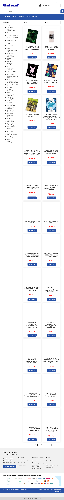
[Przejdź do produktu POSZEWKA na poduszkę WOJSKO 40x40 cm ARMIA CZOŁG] (51, 417)
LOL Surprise (10, 78)
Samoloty (9, 108)
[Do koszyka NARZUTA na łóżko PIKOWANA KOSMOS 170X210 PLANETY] (51, 162)
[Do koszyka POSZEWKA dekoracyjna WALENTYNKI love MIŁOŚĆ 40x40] (51, 299)
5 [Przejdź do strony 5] (44, 445)
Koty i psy (9, 66)
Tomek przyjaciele (12, 126)
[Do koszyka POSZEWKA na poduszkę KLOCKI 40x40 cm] (51, 404)
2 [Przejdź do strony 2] (35, 445)
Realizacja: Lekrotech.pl (42, 489)
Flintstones (10, 53)
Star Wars (9, 118)
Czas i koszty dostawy (38, 463)
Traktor (9, 128)
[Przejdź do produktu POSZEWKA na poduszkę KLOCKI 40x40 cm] (51, 383)
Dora (8, 47)
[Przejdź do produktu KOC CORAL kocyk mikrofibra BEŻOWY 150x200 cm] (51, 35)
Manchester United (12, 82)
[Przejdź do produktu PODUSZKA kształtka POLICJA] (51, 210)
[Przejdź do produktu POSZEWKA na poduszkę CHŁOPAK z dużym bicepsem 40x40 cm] (51, 348)
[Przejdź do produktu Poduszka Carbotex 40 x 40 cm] (32, 210)
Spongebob (10, 115)
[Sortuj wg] (53, 22)
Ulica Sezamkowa (12, 134)
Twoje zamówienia (23, 461)
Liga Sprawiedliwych (12, 76)
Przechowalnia (22, 465)
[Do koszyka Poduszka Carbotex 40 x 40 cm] (32, 230)
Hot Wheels (10, 61)
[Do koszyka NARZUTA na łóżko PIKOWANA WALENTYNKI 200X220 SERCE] (51, 198)
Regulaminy (49, 467)
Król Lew (9, 69)
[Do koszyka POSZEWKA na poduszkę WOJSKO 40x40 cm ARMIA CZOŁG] (51, 439)
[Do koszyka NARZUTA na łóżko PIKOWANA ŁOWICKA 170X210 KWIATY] (32, 198)
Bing (8, 39)
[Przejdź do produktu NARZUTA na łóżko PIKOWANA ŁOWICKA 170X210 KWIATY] (32, 175)
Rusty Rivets (10, 107)
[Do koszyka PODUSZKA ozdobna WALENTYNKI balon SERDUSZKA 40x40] (32, 264)
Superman (10, 123)
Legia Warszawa (11, 74)
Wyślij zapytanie (10, 466)
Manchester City (11, 81)
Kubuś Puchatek (11, 71)
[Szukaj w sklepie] (34, 11)
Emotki (9, 48)
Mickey (9, 86)
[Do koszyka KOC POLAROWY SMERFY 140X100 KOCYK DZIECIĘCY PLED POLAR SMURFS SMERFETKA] (32, 162)
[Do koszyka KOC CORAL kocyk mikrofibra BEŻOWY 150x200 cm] (51, 57)
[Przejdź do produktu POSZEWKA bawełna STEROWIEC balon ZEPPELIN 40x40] (51, 243)
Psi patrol (9, 102)
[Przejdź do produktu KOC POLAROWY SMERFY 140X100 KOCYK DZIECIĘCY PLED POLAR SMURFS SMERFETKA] (32, 140)
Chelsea (9, 43)
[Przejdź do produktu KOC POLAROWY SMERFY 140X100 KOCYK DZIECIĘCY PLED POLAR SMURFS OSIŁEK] (51, 104)
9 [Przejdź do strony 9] (50, 445)
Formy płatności (36, 461)
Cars (8, 42)
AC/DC (8, 26)
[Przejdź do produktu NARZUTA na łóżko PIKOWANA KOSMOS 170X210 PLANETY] (51, 140)
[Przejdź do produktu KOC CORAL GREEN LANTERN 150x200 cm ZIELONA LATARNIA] (32, 35)
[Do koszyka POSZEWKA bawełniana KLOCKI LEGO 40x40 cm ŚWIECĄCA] (32, 299)
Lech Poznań (10, 73)
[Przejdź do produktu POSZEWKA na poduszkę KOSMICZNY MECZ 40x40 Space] (32, 417)
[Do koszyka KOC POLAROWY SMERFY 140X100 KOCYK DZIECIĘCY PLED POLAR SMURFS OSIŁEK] (51, 127)
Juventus (9, 63)
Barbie (8, 32)
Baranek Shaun (11, 30)
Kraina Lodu (10, 68)
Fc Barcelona (10, 52)
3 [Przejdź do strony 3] (38, 445)
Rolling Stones (11, 105)
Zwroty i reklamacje (37, 468)
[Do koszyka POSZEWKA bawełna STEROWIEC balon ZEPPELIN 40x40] (51, 264)
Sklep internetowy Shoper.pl (55, 490)
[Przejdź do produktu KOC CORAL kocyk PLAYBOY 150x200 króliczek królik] (32, 70)
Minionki (9, 87)
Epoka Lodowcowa (12, 50)
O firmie (48, 463)
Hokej (8, 60)
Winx (8, 139)
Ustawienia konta (23, 463)
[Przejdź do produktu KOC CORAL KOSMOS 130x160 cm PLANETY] (51, 70)
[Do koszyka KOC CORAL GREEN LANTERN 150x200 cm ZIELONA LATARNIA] (32, 57)
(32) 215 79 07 (8, 459)
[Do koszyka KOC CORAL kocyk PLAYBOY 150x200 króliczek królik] (32, 91)
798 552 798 (7, 461)
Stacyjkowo (10, 117)
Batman (9, 34)
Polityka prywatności (52, 465)
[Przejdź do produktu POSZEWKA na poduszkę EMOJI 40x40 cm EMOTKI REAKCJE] (32, 383)
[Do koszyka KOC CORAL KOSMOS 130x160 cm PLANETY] (51, 91)
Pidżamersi (10, 97)
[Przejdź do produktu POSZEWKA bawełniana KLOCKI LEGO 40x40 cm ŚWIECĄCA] (32, 277)
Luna (8, 79)
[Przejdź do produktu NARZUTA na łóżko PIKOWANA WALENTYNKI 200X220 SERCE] (51, 175)
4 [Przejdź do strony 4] (41, 445)
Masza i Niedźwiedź (12, 84)
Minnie (9, 89)
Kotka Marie (10, 65)
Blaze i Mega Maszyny (13, 37)
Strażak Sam (10, 120)
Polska (8, 100)
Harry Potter (10, 56)
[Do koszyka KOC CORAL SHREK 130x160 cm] (32, 127)
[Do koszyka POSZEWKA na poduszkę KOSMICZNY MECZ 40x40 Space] (32, 439)
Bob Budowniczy (11, 40)
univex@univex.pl (9, 462)
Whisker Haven (11, 138)
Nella (8, 92)
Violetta (9, 136)
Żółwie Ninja (10, 143)
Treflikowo (10, 131)
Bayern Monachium (12, 35)
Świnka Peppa (11, 125)
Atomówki (10, 27)
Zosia (8, 141)
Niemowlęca (10, 94)
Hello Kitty (10, 58)
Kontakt (48, 461)
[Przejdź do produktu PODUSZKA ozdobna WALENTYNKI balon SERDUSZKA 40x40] (32, 243)
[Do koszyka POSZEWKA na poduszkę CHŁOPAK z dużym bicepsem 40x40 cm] (51, 370)
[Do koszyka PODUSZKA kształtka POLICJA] (51, 230)
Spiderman (10, 113)
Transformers (10, 130)
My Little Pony (11, 91)
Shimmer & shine (11, 112)
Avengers (9, 29)
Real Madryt (10, 104)
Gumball (9, 55)
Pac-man (9, 95)
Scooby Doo (10, 110)
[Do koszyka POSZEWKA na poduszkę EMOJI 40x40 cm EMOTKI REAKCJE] (32, 404)
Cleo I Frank (10, 45)
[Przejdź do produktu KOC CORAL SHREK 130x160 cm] (32, 104)
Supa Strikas (10, 121)
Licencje (7, 16)
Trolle (8, 133)
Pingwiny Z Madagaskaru (14, 99)
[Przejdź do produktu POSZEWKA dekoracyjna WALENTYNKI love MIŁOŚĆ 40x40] (51, 277)
